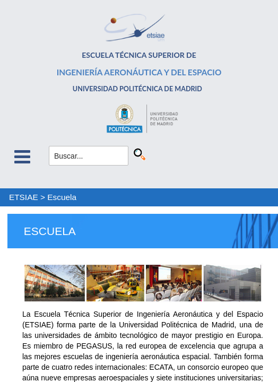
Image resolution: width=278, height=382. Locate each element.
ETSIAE (23, 197)
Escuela (61, 197)
